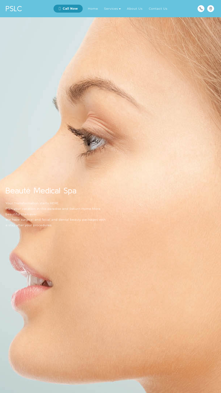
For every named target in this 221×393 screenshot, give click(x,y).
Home (93, 8)
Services (111, 8)
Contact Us (158, 8)
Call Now (68, 8)
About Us (135, 8)
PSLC (15, 8)
